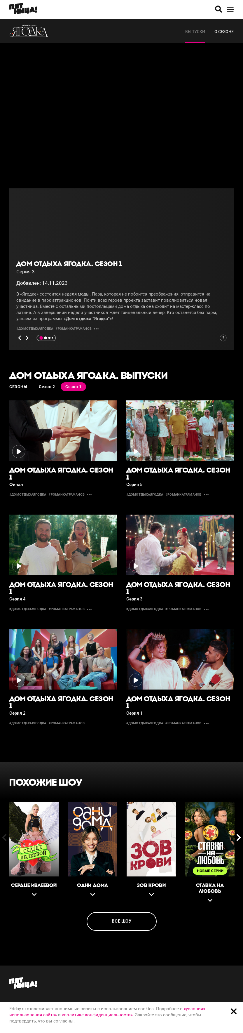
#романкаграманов (74, 329)
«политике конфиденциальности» (97, 1015)
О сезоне (224, 31)
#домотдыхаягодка (34, 329)
